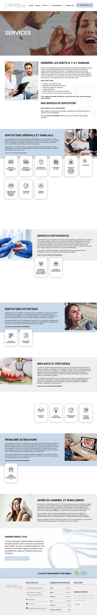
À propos (37, 5)
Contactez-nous (69, 5)
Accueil (31, 5)
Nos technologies (56, 5)
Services (45, 5)
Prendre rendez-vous (85, 5)
